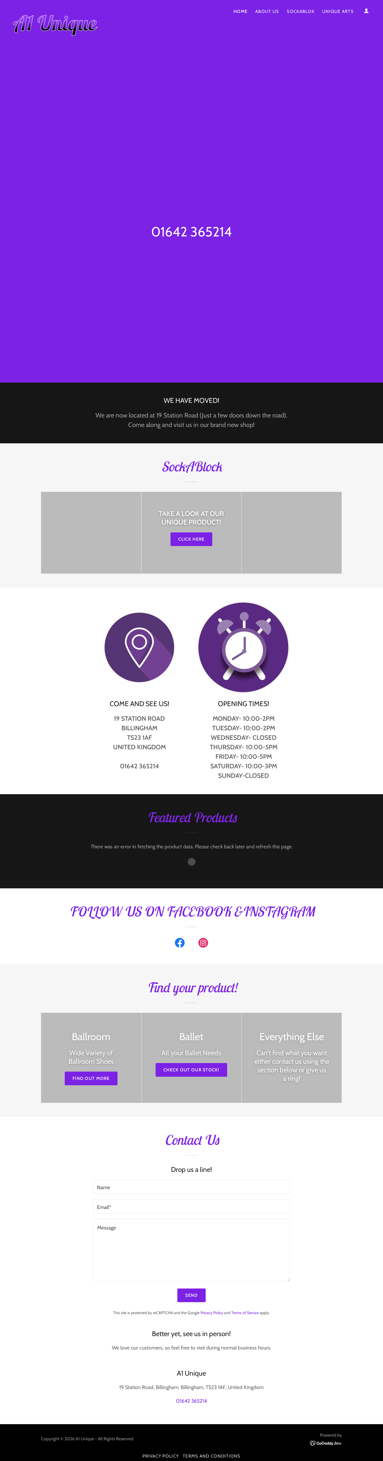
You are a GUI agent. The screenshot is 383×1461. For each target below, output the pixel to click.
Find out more (91, 1078)
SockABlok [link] (300, 11)
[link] (55, 9)
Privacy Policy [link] (212, 1312)
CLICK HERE (191, 539)
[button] (366, 11)
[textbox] (191, 1187)
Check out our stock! (191, 1070)
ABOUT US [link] (267, 11)
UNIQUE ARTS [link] (338, 11)
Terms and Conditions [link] (212, 1456)
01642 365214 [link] (191, 231)
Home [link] (240, 11)
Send (191, 1295)
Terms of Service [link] (245, 1312)
